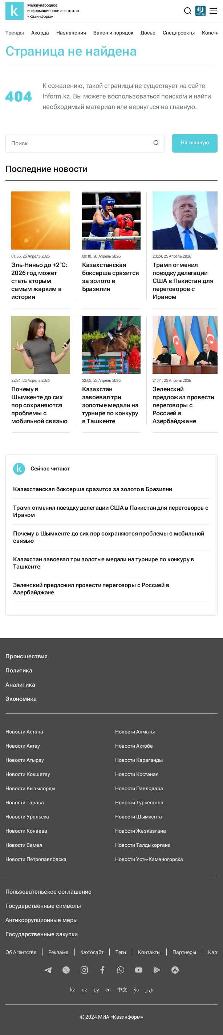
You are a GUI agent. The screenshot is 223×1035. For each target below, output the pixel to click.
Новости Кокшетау (27, 774)
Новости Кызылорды (30, 788)
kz (72, 989)
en (108, 989)
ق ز (149, 989)
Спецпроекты (179, 33)
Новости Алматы (135, 732)
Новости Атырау (24, 760)
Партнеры (184, 952)
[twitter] (66, 970)
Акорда (40, 33)
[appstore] (175, 970)
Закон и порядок (113, 33)
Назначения (71, 33)
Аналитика (20, 684)
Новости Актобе (134, 746)
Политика (18, 670)
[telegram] (48, 970)
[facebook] (102, 970)
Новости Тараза (24, 802)
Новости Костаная (137, 774)
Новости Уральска (27, 817)
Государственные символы (43, 905)
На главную (195, 142)
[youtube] (138, 970)
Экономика (21, 698)
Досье (148, 33)
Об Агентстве (20, 952)
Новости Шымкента (138, 817)
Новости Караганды (139, 760)
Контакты (149, 952)
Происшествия (26, 656)
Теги (120, 952)
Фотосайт (92, 952)
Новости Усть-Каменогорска (149, 859)
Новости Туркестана (139, 802)
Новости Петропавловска (35, 859)
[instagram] (84, 970)
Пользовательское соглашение (48, 891)
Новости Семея (23, 845)
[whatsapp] (120, 970)
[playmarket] (157, 970)
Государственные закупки (41, 934)
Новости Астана (24, 732)
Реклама (58, 952)
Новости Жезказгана (140, 831)
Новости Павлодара (139, 788)
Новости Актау (22, 746)
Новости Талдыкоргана (143, 845)
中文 (122, 989)
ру (96, 989)
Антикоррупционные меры (41, 920)
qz (84, 989)
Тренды (14, 33)
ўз (136, 989)
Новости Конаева (26, 831)
